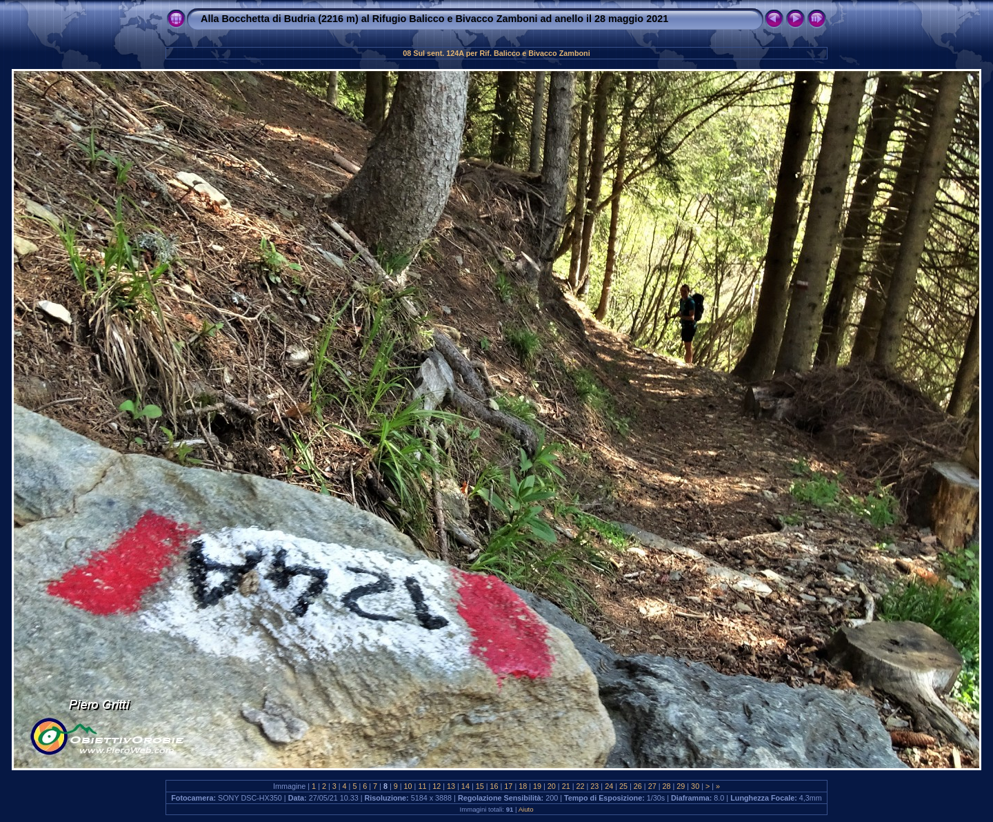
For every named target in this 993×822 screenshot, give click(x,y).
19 (537, 786)
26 (638, 786)
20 (551, 786)
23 (594, 786)
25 (623, 786)
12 (436, 786)
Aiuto (526, 809)
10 (408, 786)
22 (580, 786)
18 (522, 786)
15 (480, 786)
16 (494, 786)
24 (609, 786)
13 (451, 786)
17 (508, 786)
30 (695, 786)
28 (666, 786)
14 (465, 786)
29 (680, 786)
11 (422, 786)
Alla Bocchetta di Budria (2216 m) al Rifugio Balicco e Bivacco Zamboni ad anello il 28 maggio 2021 (434, 18)
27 (652, 786)
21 (566, 786)
